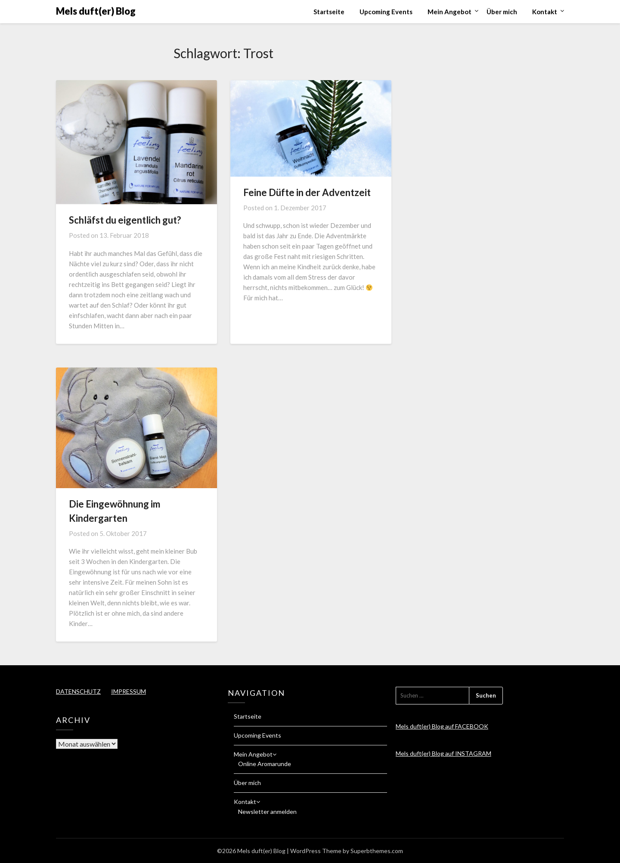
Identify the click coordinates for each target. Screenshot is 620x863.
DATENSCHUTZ (78, 691)
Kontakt (544, 12)
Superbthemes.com (376, 850)
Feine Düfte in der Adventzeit (307, 192)
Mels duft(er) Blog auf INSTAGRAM (443, 753)
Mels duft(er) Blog (96, 11)
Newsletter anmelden (267, 811)
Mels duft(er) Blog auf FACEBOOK (442, 726)
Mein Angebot (449, 12)
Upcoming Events (386, 12)
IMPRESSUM (128, 691)
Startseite (328, 12)
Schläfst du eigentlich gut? (125, 220)
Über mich (502, 12)
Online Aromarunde (264, 763)
